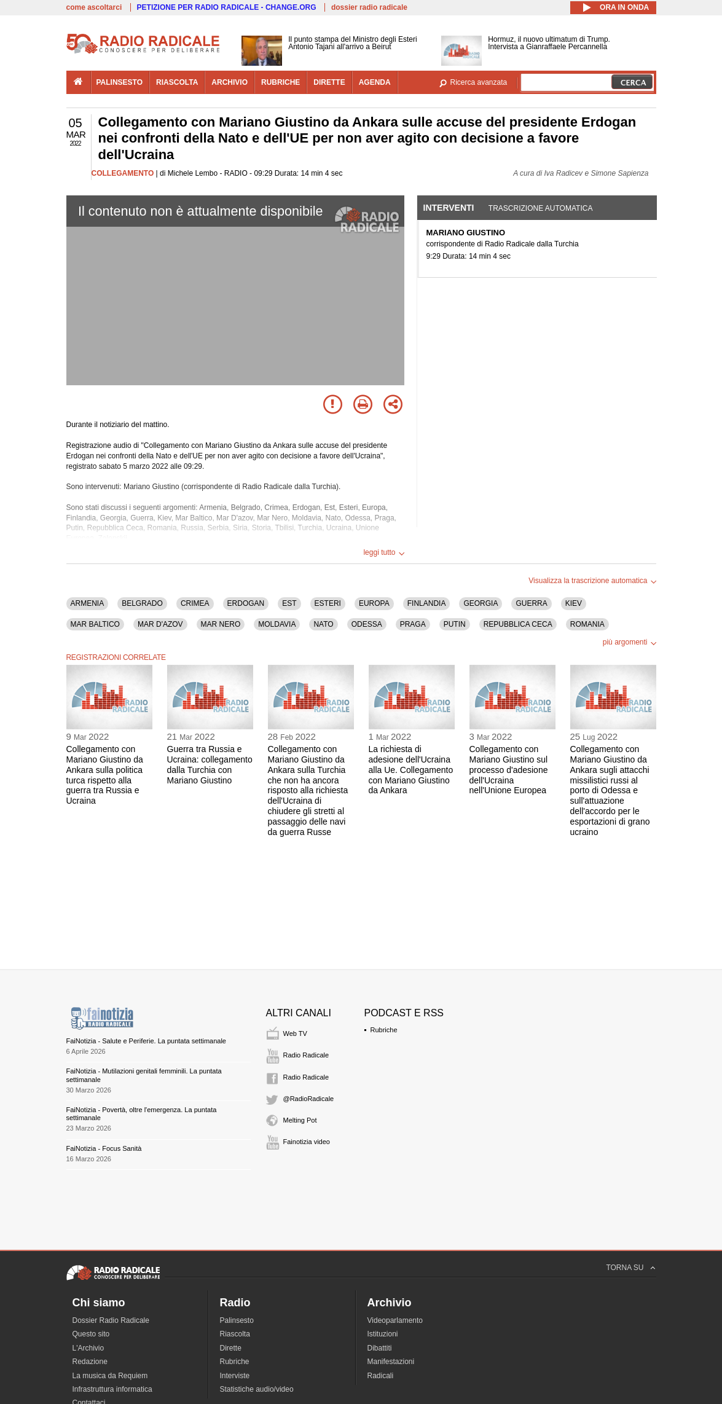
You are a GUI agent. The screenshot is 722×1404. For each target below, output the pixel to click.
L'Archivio (88, 1348)
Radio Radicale (306, 1055)
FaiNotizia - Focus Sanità (104, 1148)
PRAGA (413, 624)
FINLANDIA (426, 603)
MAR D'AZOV (160, 624)
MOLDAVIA (277, 624)
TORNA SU (624, 1267)
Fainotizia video (306, 1141)
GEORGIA (480, 603)
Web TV (295, 1033)
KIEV (573, 603)
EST (289, 603)
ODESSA (366, 624)
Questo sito (91, 1334)
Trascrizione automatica (541, 208)
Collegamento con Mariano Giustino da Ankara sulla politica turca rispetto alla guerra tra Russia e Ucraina (104, 775)
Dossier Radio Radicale (111, 1320)
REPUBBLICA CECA (518, 624)
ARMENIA (87, 603)
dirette (329, 82)
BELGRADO (142, 603)
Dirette (230, 1348)
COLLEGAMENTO (123, 173)
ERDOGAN (246, 603)
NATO (323, 624)
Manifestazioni (391, 1361)
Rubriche (384, 1029)
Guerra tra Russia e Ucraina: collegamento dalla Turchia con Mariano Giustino (210, 764)
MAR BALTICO (95, 624)
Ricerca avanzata (479, 82)
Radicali (380, 1375)
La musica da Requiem (110, 1375)
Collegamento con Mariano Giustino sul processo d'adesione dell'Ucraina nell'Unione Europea (508, 769)
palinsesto (119, 82)
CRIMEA (195, 603)
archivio (229, 82)
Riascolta (235, 1334)
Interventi (448, 208)
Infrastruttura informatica (112, 1389)
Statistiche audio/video (257, 1389)
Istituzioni (382, 1334)
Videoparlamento (395, 1320)
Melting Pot (300, 1120)
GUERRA (531, 603)
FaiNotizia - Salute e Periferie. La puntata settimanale (146, 1041)
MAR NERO (221, 624)
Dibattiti (379, 1348)
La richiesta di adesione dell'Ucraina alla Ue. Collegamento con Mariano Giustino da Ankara (411, 769)
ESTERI (328, 603)
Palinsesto (237, 1320)
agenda (375, 82)
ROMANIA (587, 624)
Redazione (90, 1361)
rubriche (280, 82)
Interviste (235, 1375)
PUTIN (455, 624)
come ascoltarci (94, 7)
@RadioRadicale (308, 1098)
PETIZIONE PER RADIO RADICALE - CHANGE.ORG (226, 7)
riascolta (177, 82)
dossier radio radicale (369, 7)
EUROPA (374, 603)
